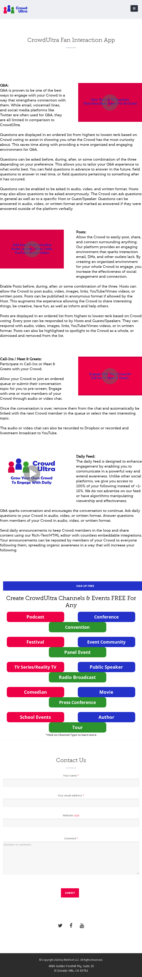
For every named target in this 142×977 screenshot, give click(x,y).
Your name (71, 775)
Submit (70, 893)
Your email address (71, 795)
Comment (71, 838)
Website (71, 815)
